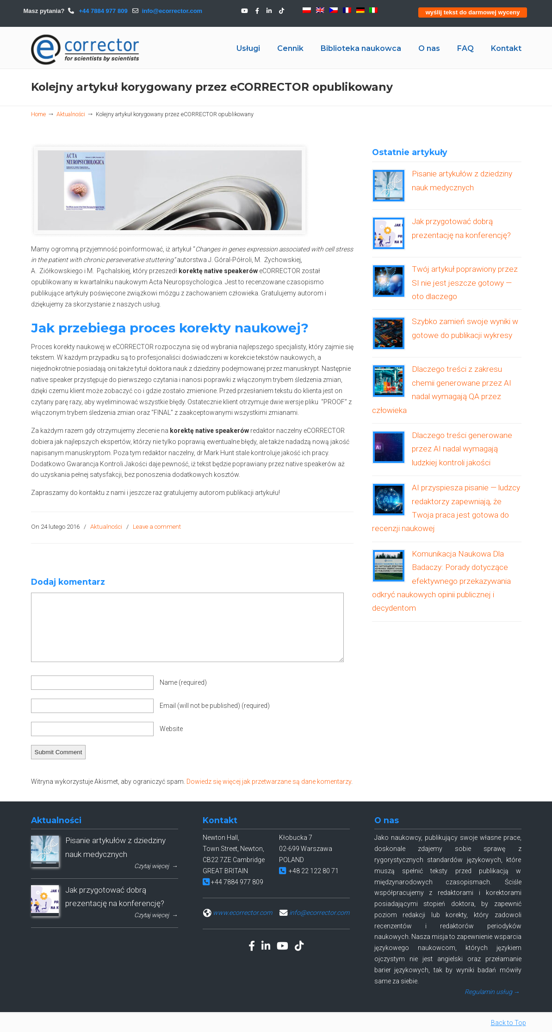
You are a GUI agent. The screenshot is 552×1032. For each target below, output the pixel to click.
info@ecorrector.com (172, 10)
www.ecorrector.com (242, 912)
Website (171, 728)
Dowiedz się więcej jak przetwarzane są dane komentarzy (268, 781)
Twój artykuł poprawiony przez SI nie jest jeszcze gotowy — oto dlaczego (465, 282)
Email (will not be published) (215, 705)
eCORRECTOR (85, 49)
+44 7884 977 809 (102, 10)
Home (38, 114)
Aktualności (70, 114)
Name (183, 682)
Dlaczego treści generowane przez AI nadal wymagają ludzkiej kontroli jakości (462, 449)
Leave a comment (157, 526)
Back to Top (508, 1022)
